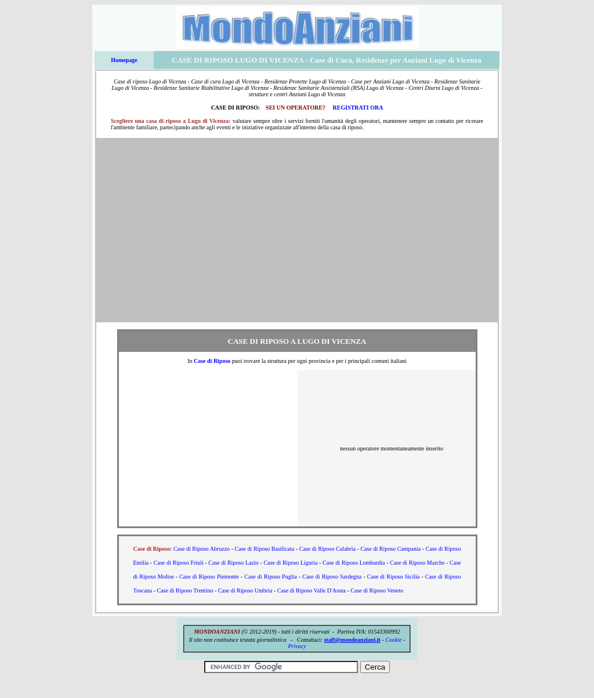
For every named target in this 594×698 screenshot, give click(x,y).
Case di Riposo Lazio (233, 562)
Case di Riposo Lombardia (354, 562)
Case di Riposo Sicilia (393, 576)
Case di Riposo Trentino (185, 590)
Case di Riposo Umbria (245, 590)
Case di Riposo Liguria (290, 562)
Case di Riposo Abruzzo (201, 549)
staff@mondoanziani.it (352, 640)
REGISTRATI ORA (358, 107)
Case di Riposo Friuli (179, 562)
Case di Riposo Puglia (270, 576)
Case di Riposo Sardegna (331, 576)
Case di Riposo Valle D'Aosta (311, 590)
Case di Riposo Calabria (327, 549)
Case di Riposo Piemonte (209, 576)
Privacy (297, 646)
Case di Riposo (212, 361)
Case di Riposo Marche (417, 562)
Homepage (124, 60)
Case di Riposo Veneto (376, 590)
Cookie (393, 640)
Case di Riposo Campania (390, 549)
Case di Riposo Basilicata (265, 549)
